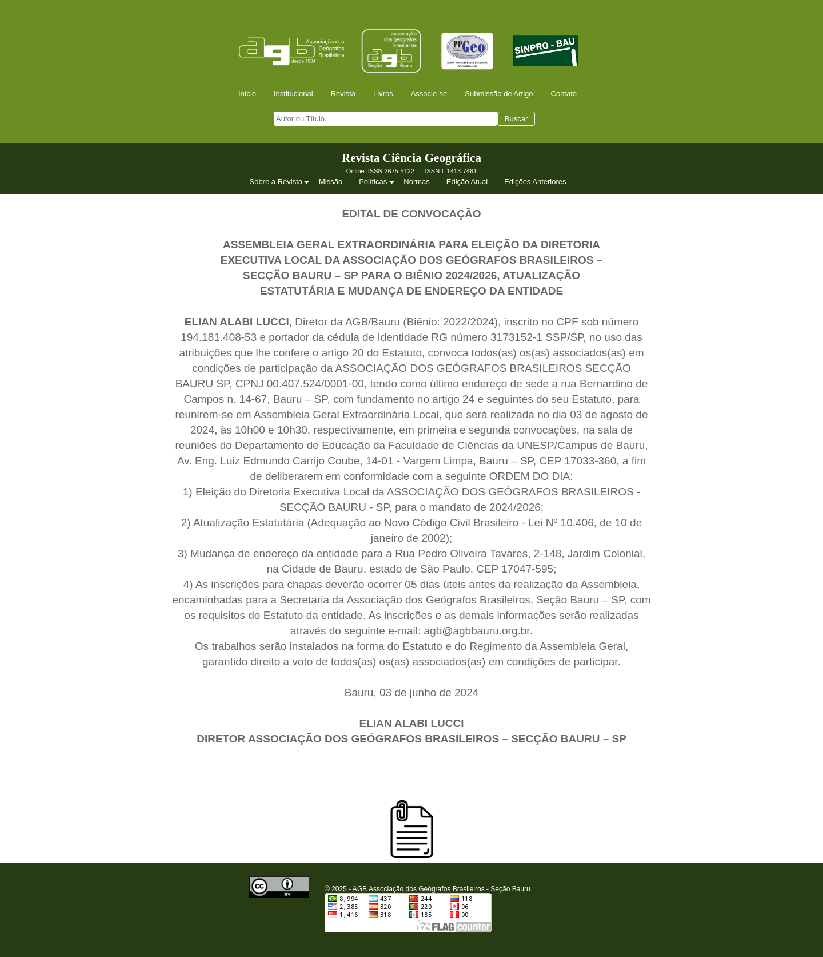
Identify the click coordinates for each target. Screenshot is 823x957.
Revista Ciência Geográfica (411, 158)
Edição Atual (467, 181)
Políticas (377, 181)
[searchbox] (385, 119)
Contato (564, 93)
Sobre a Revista (280, 181)
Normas (416, 181)
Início (247, 93)
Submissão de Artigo (499, 93)
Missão (330, 181)
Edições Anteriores (535, 181)
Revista (343, 93)
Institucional (293, 93)
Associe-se (429, 93)
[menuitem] (251, 93)
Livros (383, 93)
